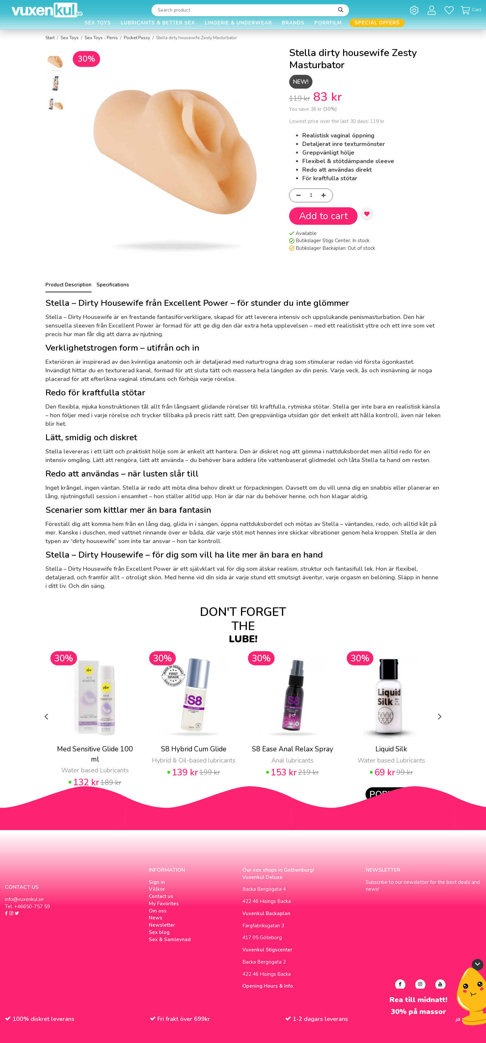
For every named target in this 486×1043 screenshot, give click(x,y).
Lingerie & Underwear (238, 22)
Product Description (68, 284)
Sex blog (159, 932)
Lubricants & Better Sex (158, 22)
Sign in (157, 882)
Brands (293, 22)
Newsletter (162, 925)
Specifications (112, 284)
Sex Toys (98, 22)
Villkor (157, 889)
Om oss (158, 911)
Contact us (161, 896)
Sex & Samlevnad (170, 939)
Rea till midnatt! (418, 1000)
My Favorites (164, 903)
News (155, 917)
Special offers (377, 22)
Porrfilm (328, 22)
